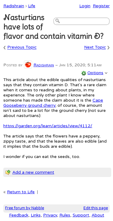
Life (31, 5)
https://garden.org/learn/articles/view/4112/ (47, 125)
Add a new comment (33, 172)
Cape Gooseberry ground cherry (53, 103)
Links (36, 215)
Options (95, 72)
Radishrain (13, 5)
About (98, 215)
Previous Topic (21, 47)
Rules (64, 215)
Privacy (50, 215)
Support (81, 215)
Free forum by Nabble (24, 208)
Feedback (18, 215)
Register (101, 5)
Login (84, 5)
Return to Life (21, 191)
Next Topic (95, 47)
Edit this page (95, 208)
